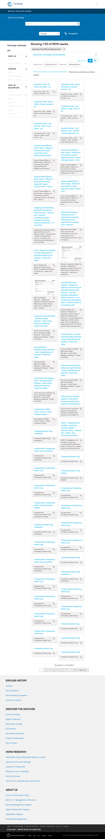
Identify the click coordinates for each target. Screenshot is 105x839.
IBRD (29, 836)
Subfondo (11, 113)
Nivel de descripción (13, 86)
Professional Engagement (16, 819)
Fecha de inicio (51, 64)
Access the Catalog (23, 11)
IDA (34, 836)
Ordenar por (38, 64)
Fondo (10, 110)
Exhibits (9, 686)
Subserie (11, 102)
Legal (9, 826)
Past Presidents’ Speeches (16, 695)
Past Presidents (12, 690)
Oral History (11, 728)
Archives (18, 4)
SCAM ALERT (11, 829)
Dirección (63, 64)
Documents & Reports (15, 733)
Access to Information (47, 826)
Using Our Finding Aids (15, 766)
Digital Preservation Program (18, 809)
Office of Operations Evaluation (17, 76)
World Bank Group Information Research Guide (25, 757)
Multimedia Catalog (14, 724)
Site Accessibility (31, 826)
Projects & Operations (15, 738)
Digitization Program (14, 814)
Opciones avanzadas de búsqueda (49, 54)
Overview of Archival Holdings (18, 762)
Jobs (59, 826)
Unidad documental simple (17, 106)
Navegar (49, 34)
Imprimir (82, 61)
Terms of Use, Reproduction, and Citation (23, 781)
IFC (39, 836)
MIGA (44, 836)
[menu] (96, 4)
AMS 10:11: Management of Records (21, 800)
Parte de (12, 56)
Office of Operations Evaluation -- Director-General (17, 79)
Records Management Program (19, 804)
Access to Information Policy (17, 795)
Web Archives (11, 743)
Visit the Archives (13, 776)
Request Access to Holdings (17, 771)
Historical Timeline (13, 700)
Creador (12, 69)
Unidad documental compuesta (17, 95)
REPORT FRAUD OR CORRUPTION (29, 829)
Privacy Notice (18, 826)
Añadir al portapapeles (54, 92)
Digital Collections (13, 719)
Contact (66, 826)
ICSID (50, 836)
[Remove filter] (64, 49)
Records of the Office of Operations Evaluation (17, 63)
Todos (10, 60)
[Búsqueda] (78, 24)
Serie (9, 98)
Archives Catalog (13, 714)
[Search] (52, 24)
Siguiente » (83, 670)
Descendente (74, 64)
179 (74, 670)
